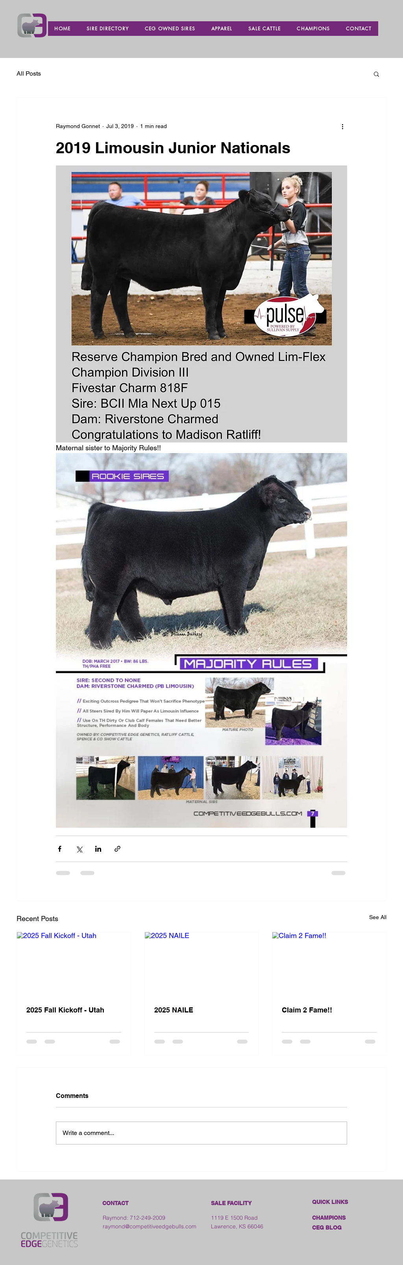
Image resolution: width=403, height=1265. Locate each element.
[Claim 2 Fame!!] (329, 964)
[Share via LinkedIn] (98, 849)
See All (377, 917)
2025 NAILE (173, 1010)
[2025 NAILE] (202, 964)
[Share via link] (117, 849)
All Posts (29, 73)
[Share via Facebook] (59, 849)
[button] (376, 74)
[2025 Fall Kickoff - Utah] (74, 964)
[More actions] (342, 126)
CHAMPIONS (329, 1218)
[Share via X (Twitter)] (79, 849)
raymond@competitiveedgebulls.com (149, 1226)
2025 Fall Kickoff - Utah (65, 1010)
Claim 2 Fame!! (307, 1010)
